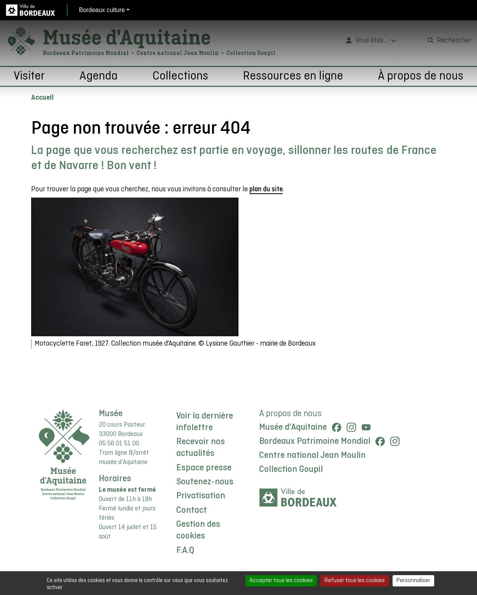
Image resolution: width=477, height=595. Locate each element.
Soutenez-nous (204, 482)
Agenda (98, 76)
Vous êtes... (371, 40)
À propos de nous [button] (420, 76)
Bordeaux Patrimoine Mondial (314, 441)
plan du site (266, 189)
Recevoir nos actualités (200, 447)
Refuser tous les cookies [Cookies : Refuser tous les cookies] (354, 580)
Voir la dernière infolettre (204, 422)
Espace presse (203, 468)
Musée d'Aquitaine (127, 37)
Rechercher (454, 40)
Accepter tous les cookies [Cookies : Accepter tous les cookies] (281, 580)
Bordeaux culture (102, 10)
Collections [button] (180, 76)
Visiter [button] (29, 76)
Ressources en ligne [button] (293, 76)
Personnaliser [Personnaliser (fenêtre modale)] (413, 580)
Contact (191, 510)
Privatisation (200, 496)
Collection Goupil (291, 469)
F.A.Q (185, 550)
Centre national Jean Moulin (312, 455)
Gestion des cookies (198, 530)
